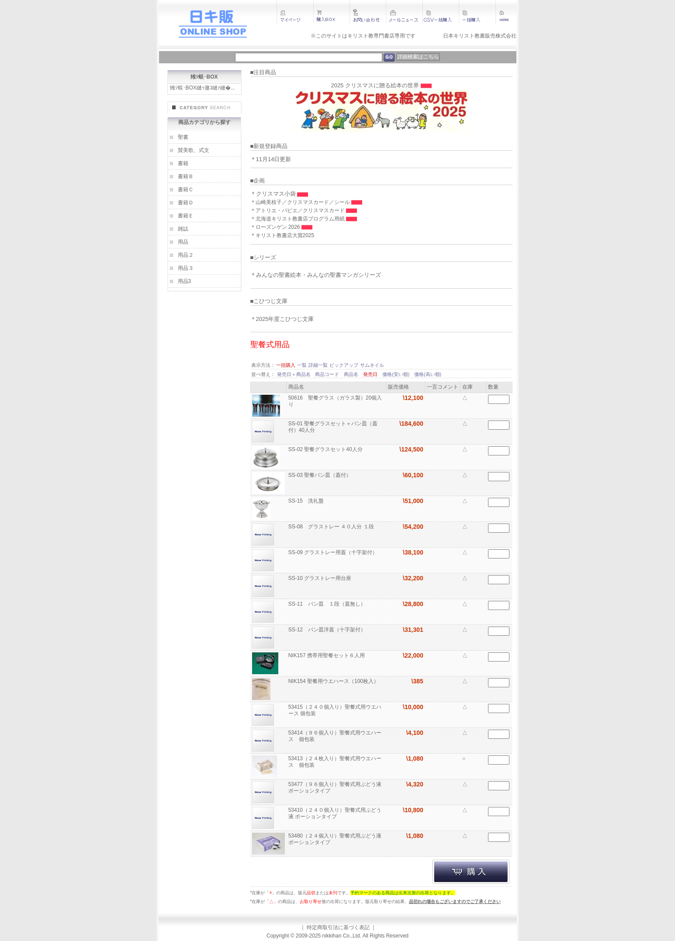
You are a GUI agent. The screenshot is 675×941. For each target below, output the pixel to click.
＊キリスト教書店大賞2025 (282, 235)
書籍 (183, 163)
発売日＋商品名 (294, 374)
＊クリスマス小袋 (274, 193)
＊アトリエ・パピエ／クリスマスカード (298, 210)
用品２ (186, 255)
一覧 (302, 365)
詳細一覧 (318, 365)
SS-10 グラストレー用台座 (320, 578)
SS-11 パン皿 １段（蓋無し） (327, 604)
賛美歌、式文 (193, 150)
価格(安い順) (396, 374)
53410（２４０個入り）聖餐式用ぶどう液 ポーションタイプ (334, 813)
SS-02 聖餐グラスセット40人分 (326, 449)
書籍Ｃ (186, 189)
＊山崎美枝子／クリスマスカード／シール (300, 202)
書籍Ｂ (186, 176)
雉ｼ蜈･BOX (204, 77)
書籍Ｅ (186, 216)
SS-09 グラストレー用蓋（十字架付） (333, 552)
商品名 (352, 374)
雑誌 (183, 229)
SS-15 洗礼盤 (306, 501)
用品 (183, 242)
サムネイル (372, 365)
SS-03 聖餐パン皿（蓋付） (320, 475)
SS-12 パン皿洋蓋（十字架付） (327, 630)
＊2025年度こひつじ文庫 (282, 319)
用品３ (186, 268)
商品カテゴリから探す (204, 122)
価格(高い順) (427, 374)
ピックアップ (343, 365)
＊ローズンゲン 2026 (275, 227)
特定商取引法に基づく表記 (338, 927)
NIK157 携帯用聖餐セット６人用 (327, 655)
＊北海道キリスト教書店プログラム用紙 (298, 219)
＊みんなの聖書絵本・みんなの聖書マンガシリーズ (315, 275)
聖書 (183, 137)
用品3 (184, 281)
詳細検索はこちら (418, 57)
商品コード (327, 374)
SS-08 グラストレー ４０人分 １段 (331, 527)
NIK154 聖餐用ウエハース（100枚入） (334, 681)
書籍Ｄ (186, 203)
